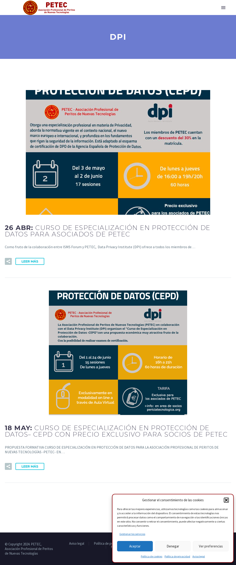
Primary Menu (223, 7)
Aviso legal (198, 556)
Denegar (173, 546)
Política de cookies (151, 556)
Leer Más (29, 261)
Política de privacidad (177, 556)
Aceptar (135, 546)
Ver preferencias (211, 546)
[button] (226, 500)
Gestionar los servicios (132, 534)
